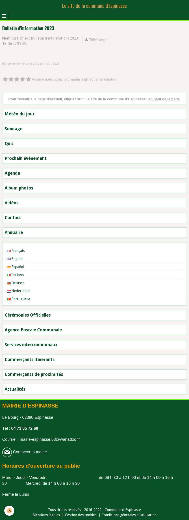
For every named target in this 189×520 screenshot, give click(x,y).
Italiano (15, 275)
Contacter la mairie (29, 452)
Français (16, 251)
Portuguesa (18, 299)
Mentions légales (46, 515)
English (15, 259)
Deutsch (15, 283)
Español (15, 267)
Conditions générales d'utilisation (129, 515)
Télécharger (96, 40)
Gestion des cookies (80, 515)
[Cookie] (9, 511)
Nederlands (18, 291)
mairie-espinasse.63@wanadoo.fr (50, 439)
